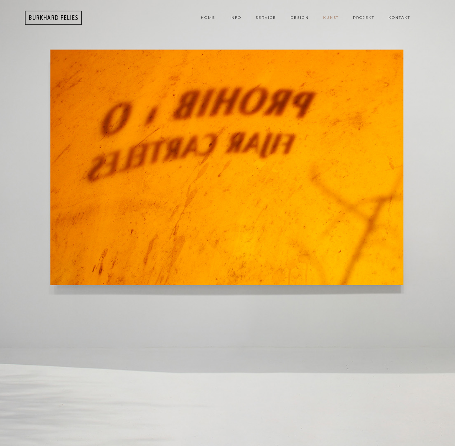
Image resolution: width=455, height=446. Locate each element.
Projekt (363, 17)
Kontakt (399, 17)
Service (266, 17)
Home (208, 17)
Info (235, 17)
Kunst (331, 17)
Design (299, 17)
